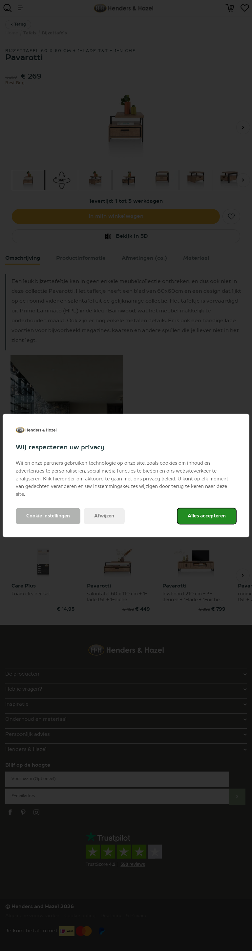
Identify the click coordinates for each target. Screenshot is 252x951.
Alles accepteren (207, 515)
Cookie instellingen (48, 515)
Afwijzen (104, 515)
